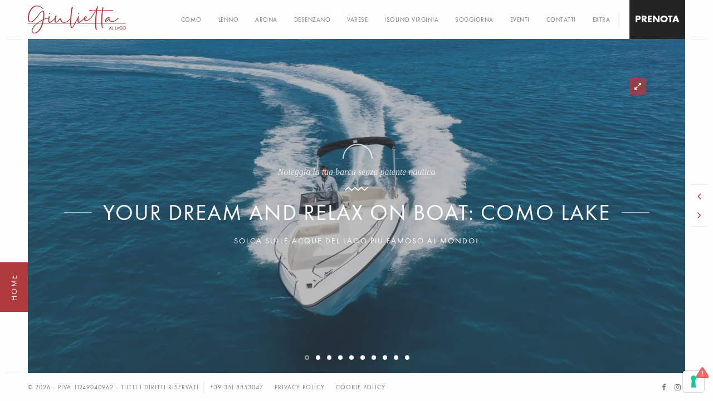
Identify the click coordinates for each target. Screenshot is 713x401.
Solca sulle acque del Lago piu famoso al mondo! (356, 241)
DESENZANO (312, 19)
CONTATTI (561, 19)
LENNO (228, 19)
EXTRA (602, 19)
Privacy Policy (300, 387)
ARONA (266, 19)
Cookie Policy (360, 387)
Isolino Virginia (411, 19)
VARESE (357, 19)
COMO (191, 19)
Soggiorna (474, 19)
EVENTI (520, 19)
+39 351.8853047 (236, 387)
